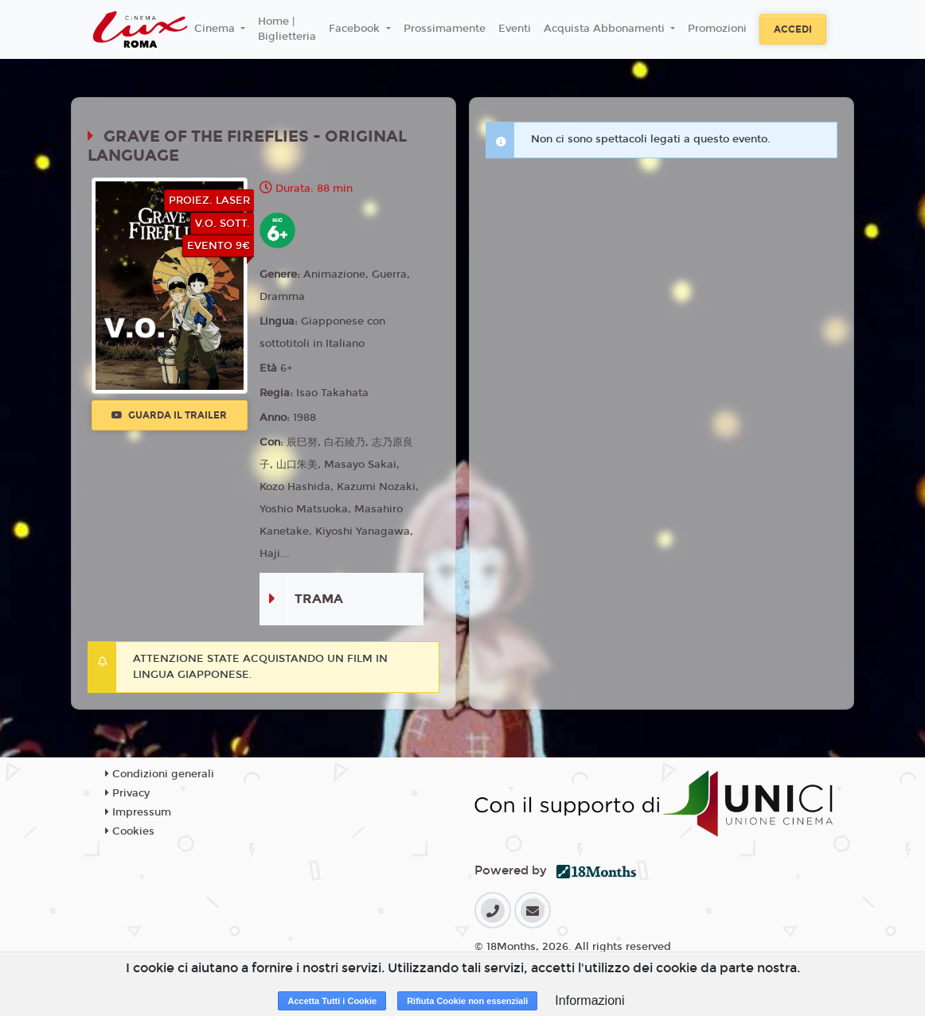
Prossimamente (445, 28)
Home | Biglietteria (287, 29)
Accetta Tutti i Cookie (332, 1001)
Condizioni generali (159, 774)
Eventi (514, 28)
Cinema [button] (216, 28)
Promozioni (717, 28)
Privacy (127, 793)
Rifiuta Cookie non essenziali (467, 1001)
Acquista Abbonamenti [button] (606, 28)
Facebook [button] (356, 28)
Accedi (793, 29)
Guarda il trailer (169, 415)
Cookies (129, 831)
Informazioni (589, 1000)
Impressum (138, 812)
